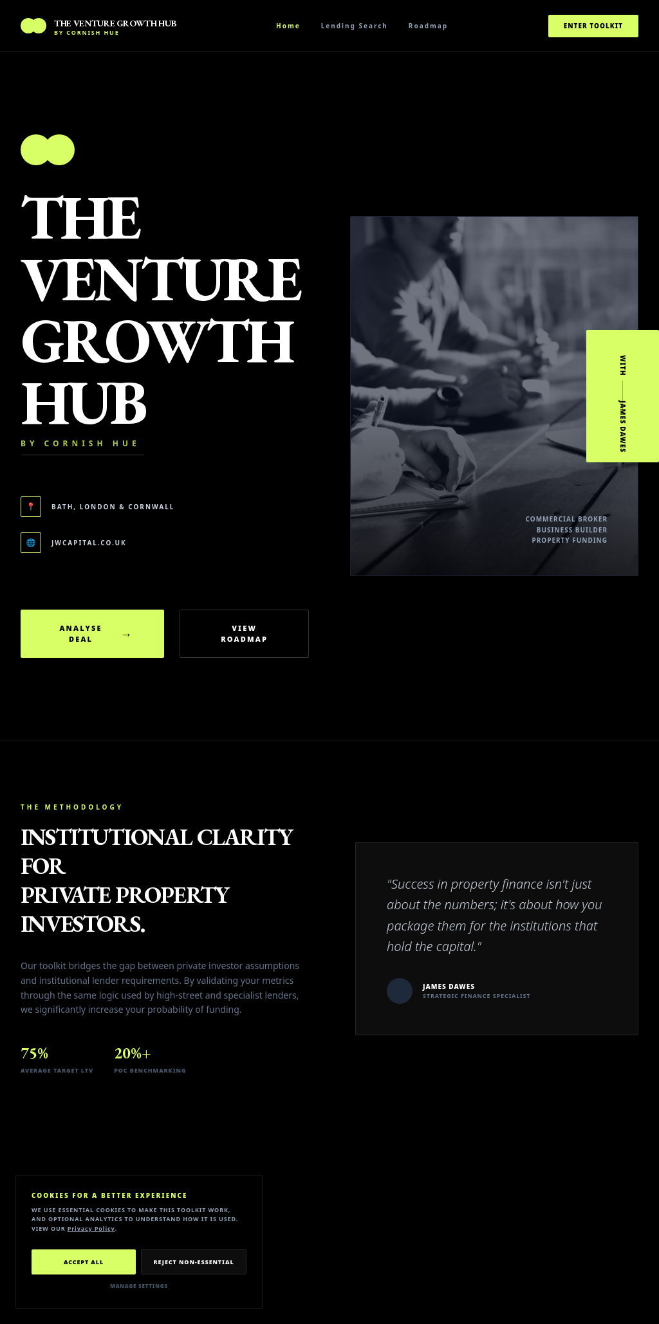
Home (288, 25)
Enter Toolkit (593, 25)
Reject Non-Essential (193, 1262)
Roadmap (428, 25)
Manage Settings (139, 1285)
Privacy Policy (91, 1228)
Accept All (84, 1262)
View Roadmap (244, 633)
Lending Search (354, 25)
